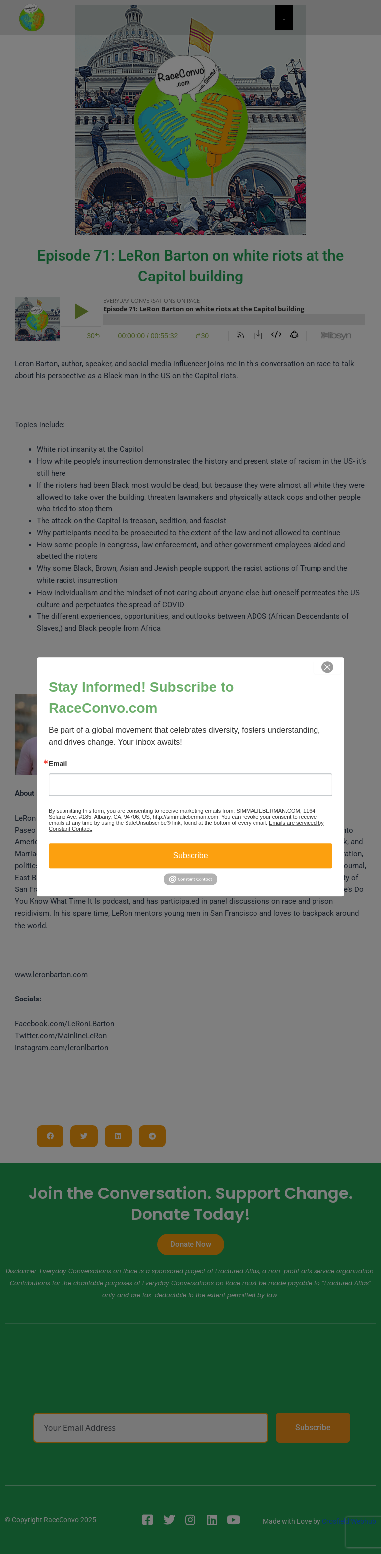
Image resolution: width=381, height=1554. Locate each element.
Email (58, 763)
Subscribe (190, 855)
